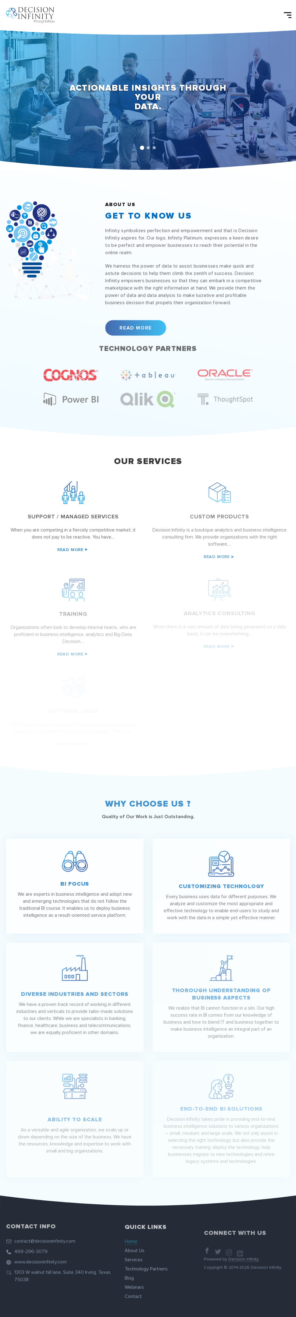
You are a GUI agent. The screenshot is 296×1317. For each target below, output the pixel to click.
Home (131, 1238)
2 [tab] (148, 147)
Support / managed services (73, 516)
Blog (129, 1274)
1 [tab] (142, 147)
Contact (133, 1293)
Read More (135, 324)
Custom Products (219, 516)
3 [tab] (154, 147)
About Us (134, 1247)
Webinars (134, 1283)
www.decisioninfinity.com (40, 1258)
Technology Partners (146, 1265)
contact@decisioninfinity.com (44, 1237)
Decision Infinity (243, 1263)
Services (134, 1256)
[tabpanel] (148, 100)
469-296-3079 (31, 1247)
